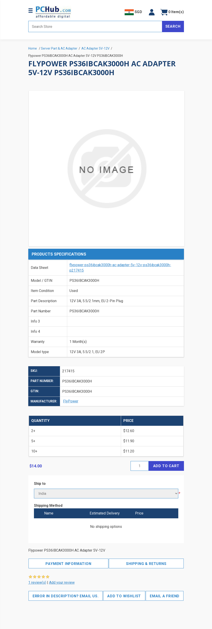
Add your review (62, 582)
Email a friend (164, 596)
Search (173, 26)
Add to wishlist (124, 596)
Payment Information (68, 564)
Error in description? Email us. (66, 596)
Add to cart (166, 466)
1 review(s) (37, 582)
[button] (152, 12)
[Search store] (95, 26)
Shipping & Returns (146, 564)
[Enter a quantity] (140, 466)
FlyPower (70, 401)
